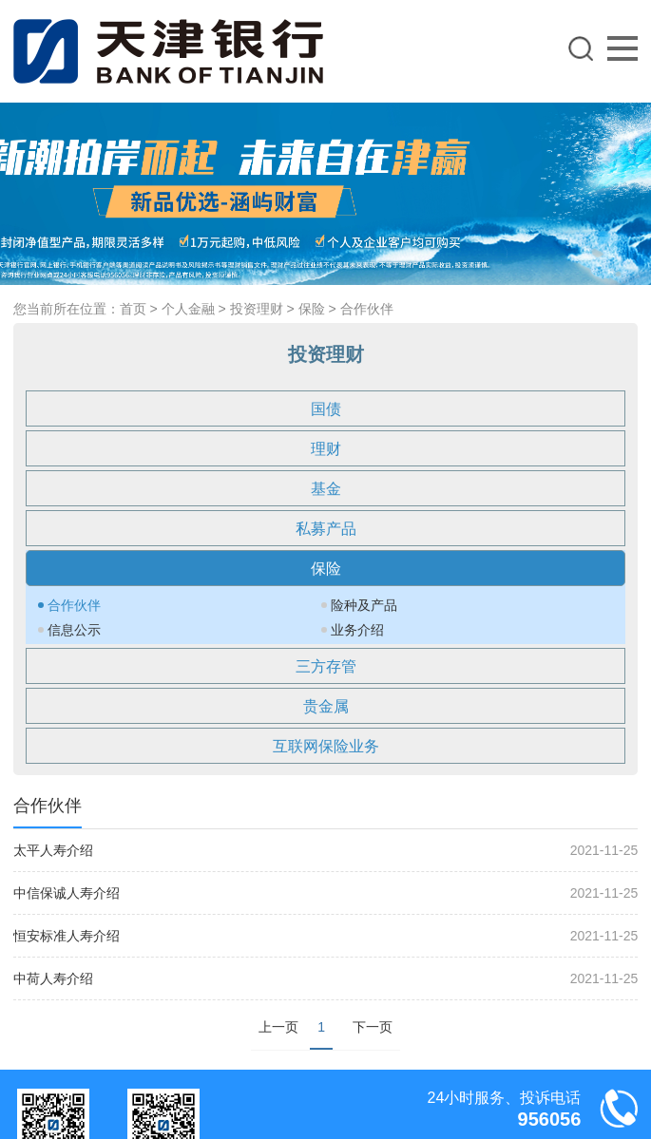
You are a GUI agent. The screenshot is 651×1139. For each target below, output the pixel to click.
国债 (326, 409)
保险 (311, 308)
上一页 (278, 1027)
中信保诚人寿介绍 (66, 893)
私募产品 (326, 529)
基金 (326, 489)
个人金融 (188, 308)
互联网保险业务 (326, 746)
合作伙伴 (366, 308)
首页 (133, 308)
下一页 (373, 1027)
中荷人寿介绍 (53, 978)
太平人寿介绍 (53, 850)
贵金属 (326, 706)
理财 (326, 449)
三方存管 (326, 666)
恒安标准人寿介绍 (66, 935)
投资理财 (256, 308)
